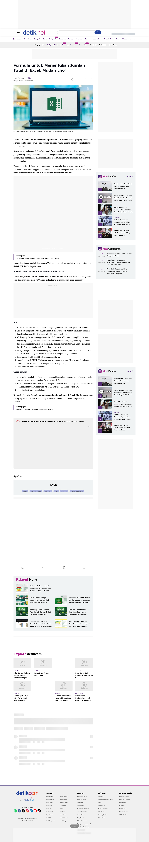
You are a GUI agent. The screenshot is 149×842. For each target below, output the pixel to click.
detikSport (49, 812)
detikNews (49, 796)
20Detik (62, 812)
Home (18, 39)
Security (93, 45)
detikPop (63, 821)
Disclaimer (101, 818)
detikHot (48, 809)
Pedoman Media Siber (105, 799)
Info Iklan (101, 812)
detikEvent (80, 806)
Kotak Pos (101, 806)
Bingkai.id (80, 818)
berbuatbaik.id (82, 796)
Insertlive (122, 806)
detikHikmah (64, 818)
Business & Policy (66, 39)
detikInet (49, 806)
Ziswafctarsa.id (82, 821)
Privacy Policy (102, 815)
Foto (118, 39)
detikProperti (50, 821)
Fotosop (102, 45)
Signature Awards (83, 809)
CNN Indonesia (124, 796)
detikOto (49, 818)
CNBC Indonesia (124, 799)
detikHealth (64, 802)
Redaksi (100, 796)
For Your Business (83, 827)
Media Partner (102, 809)
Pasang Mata (81, 799)
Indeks (132, 39)
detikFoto (63, 815)
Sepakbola (49, 815)
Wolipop (63, 806)
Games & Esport (50, 38)
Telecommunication (93, 39)
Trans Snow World (83, 812)
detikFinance (50, 802)
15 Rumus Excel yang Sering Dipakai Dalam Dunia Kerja (37, 258)
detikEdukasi (50, 799)
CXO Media (123, 815)
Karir (99, 802)
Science (79, 39)
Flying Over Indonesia (84, 824)
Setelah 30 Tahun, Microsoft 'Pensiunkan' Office (34, 409)
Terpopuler (39, 45)
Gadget (37, 39)
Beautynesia (123, 809)
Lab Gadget (72, 44)
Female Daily (123, 812)
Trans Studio (81, 815)
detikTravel (64, 796)
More (130, 176)
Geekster (83, 44)
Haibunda (122, 802)
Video (124, 39)
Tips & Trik (108, 39)
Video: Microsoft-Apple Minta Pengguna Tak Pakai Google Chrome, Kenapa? (53, 421)
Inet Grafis (113, 45)
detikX (62, 809)
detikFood (63, 799)
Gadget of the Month (55, 44)
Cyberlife (27, 39)
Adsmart (80, 802)
